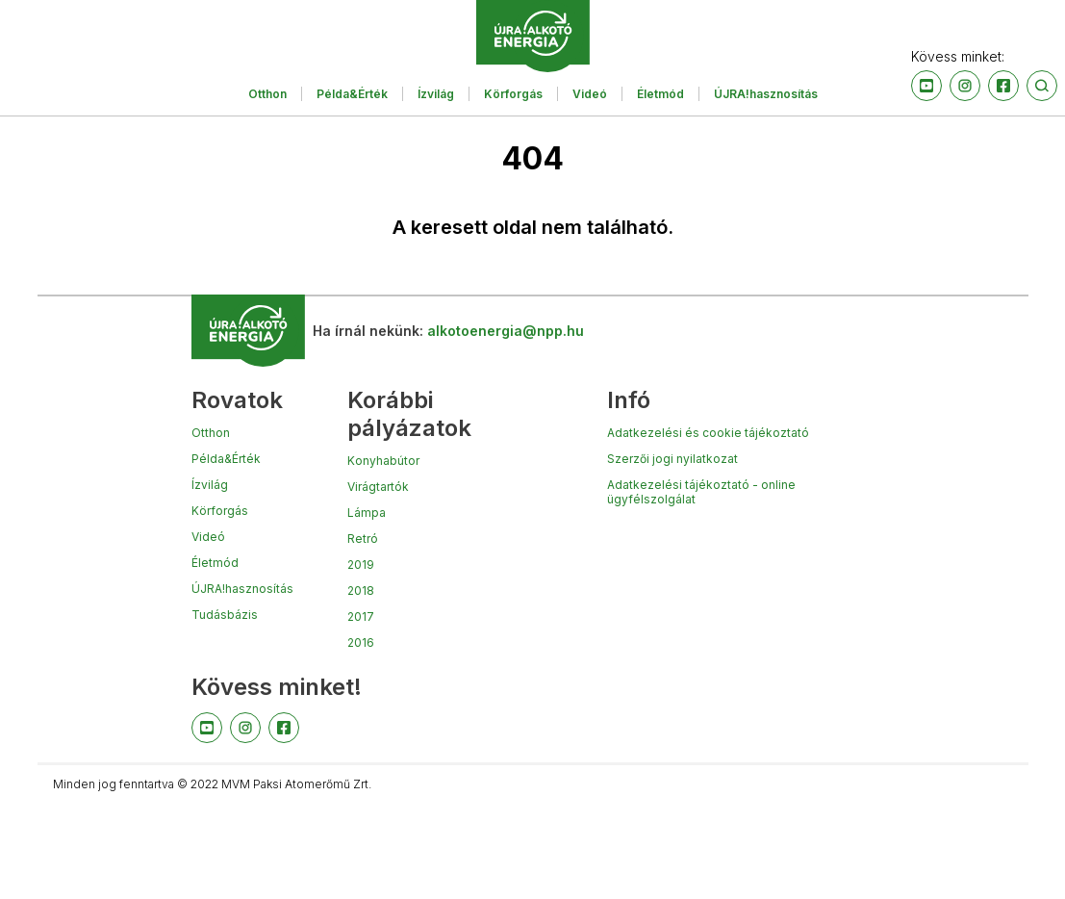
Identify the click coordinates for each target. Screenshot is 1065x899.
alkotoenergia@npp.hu (505, 330)
